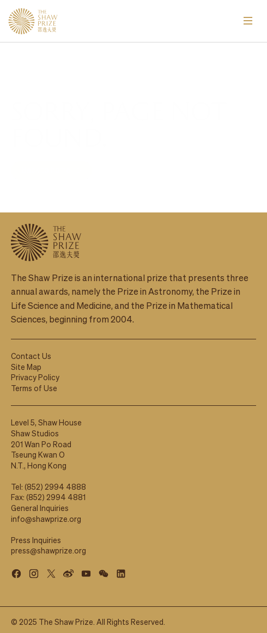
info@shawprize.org (46, 513)
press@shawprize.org (48, 545)
